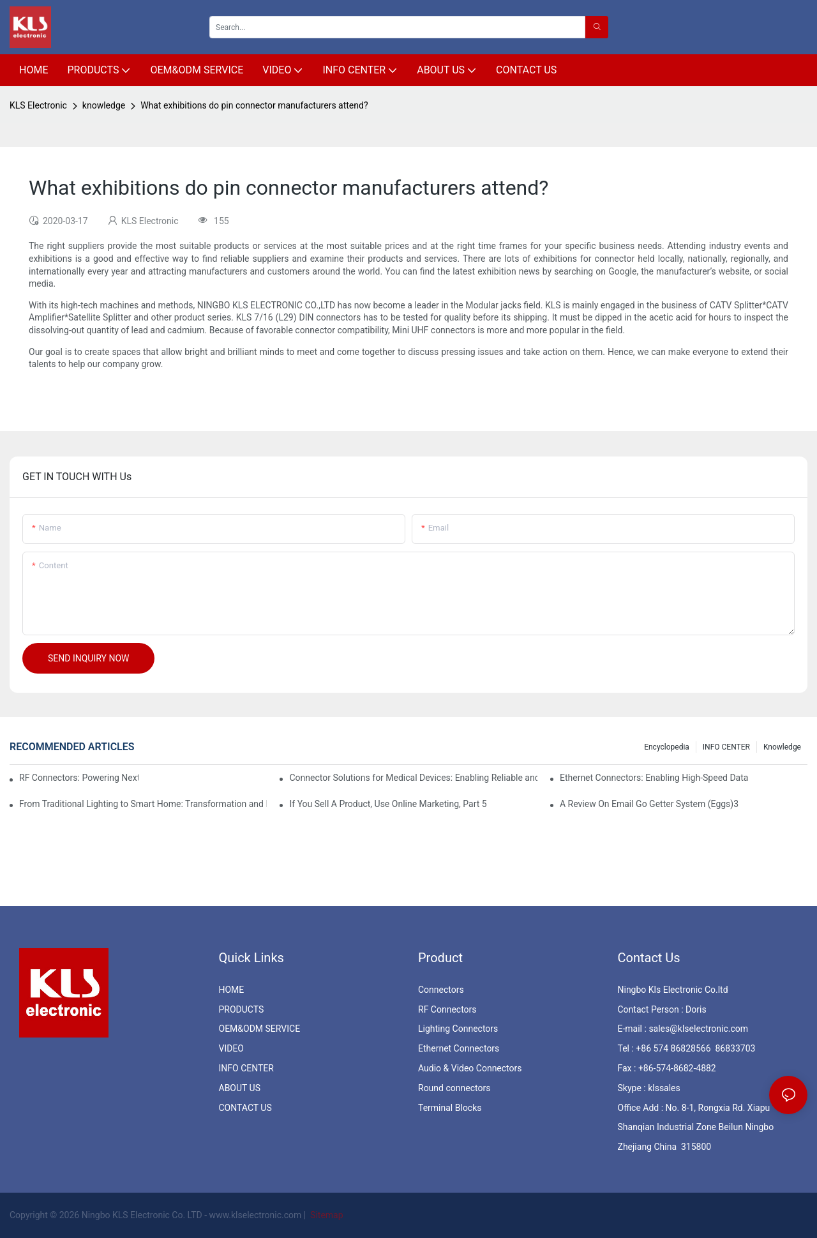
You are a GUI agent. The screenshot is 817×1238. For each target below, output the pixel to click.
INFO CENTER (726, 747)
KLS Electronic (38, 105)
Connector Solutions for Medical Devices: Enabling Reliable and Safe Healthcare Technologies (413, 778)
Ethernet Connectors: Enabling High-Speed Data (654, 778)
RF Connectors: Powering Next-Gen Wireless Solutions (79, 778)
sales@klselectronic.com (698, 1028)
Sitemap (325, 1215)
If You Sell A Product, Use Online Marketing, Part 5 (387, 804)
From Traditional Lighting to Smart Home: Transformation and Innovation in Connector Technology (143, 804)
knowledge (103, 105)
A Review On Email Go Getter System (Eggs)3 (649, 804)
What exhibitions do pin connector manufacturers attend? (254, 105)
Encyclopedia (666, 747)
